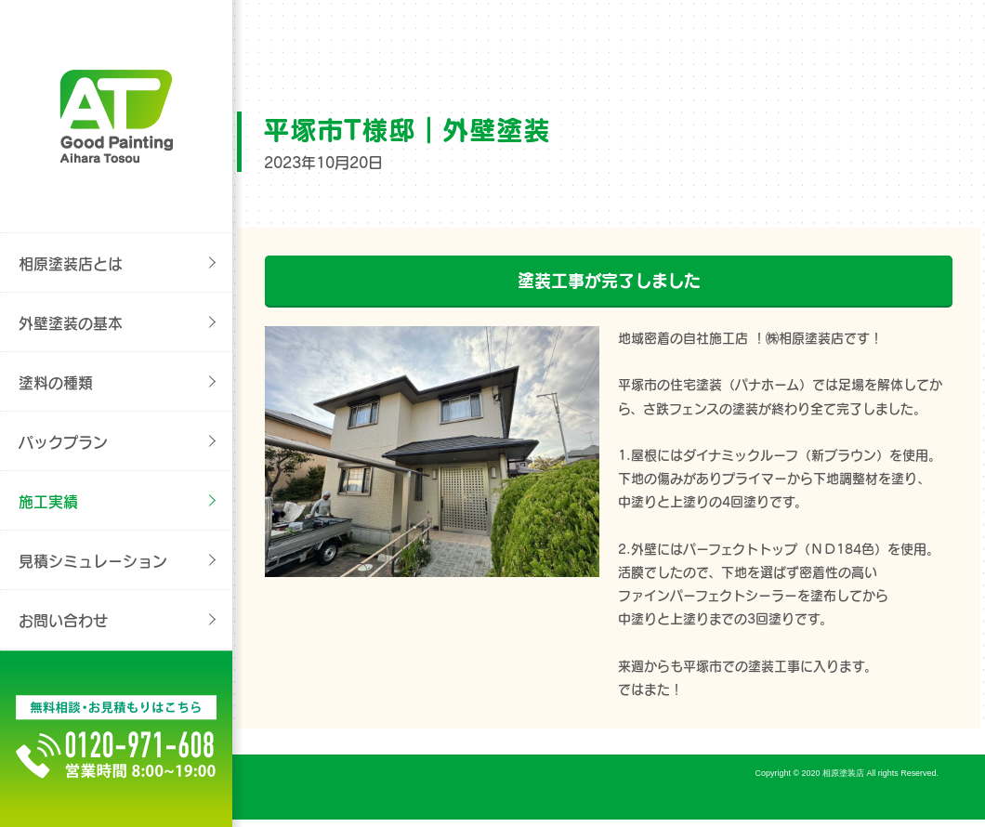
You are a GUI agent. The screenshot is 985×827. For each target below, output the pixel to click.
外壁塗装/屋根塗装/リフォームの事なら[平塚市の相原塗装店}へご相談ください (116, 116)
